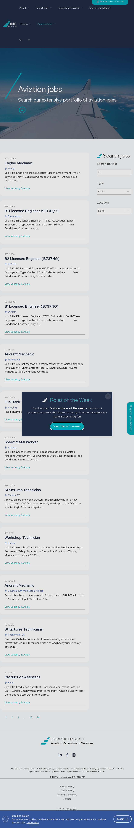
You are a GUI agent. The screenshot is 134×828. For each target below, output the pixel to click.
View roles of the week (67, 426)
